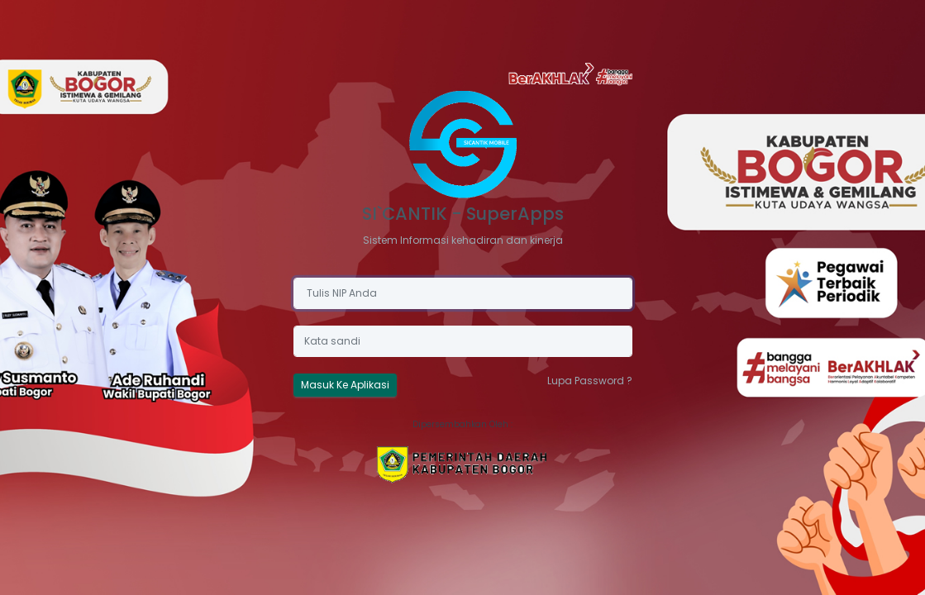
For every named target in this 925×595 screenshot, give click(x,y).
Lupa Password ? (589, 381)
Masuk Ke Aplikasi (345, 385)
